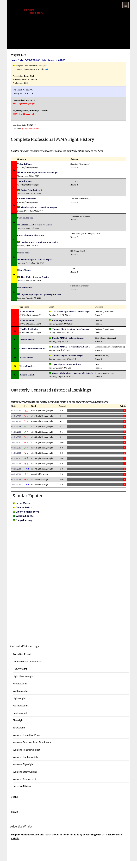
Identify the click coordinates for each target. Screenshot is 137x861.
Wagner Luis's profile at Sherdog (30, 65)
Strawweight (19, 727)
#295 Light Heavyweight (24, 103)
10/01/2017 (16, 442)
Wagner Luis (18, 54)
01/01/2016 (16, 479)
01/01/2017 (16, 458)
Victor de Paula (33, 128)
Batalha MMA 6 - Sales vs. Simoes (36, 225)
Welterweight (20, 690)
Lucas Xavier (23, 503)
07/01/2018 (16, 426)
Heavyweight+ (21, 668)
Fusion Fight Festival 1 (31, 190)
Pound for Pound (22, 654)
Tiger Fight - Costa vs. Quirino (35, 277)
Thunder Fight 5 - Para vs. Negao (36, 259)
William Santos (25, 515)
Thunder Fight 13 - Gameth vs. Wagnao (39, 207)
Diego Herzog (24, 519)
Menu (125, 5)
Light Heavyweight (23, 676)
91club (14, 796)
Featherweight (21, 705)
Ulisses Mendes (24, 270)
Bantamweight (20, 712)
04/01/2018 (16, 432)
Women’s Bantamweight (26, 756)
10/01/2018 (16, 421)
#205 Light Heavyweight (24, 114)
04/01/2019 (16, 410)
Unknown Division (22, 786)
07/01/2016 (16, 469)
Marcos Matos (24, 253)
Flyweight (18, 720)
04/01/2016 (16, 474)
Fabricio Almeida (25, 218)
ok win (14, 811)
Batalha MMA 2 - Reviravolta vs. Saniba (39, 242)
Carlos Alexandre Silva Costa (30, 235)
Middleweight (20, 683)
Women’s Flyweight (23, 764)
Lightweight (19, 698)
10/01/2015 (16, 484)
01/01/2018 (16, 437)
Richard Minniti (24, 287)
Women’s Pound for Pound (27, 734)
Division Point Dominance (27, 661)
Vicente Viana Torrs (27, 511)
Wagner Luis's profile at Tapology (31, 69)
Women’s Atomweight (24, 778)
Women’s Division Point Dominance (32, 742)
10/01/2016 (16, 463)
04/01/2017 (16, 453)
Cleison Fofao (24, 507)
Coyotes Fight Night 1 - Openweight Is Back (41, 294)
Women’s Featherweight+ (26, 749)
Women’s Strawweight (25, 771)
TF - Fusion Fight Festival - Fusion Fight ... (40, 172)
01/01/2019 (16, 416)
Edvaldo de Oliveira (26, 198)
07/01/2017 (16, 448)
